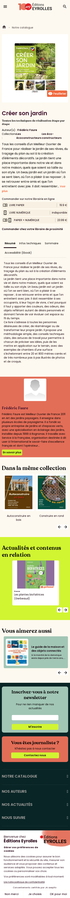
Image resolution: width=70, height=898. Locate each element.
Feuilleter (57, 93)
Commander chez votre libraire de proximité (32, 229)
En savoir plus (12, 452)
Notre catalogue (22, 27)
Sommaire (51, 243)
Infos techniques (30, 243)
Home (4, 27)
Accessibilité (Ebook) (18, 253)
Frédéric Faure (27, 130)
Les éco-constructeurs (52, 136)
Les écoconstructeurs (28, 136)
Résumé (10, 243)
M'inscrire (35, 727)
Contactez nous (35, 755)
